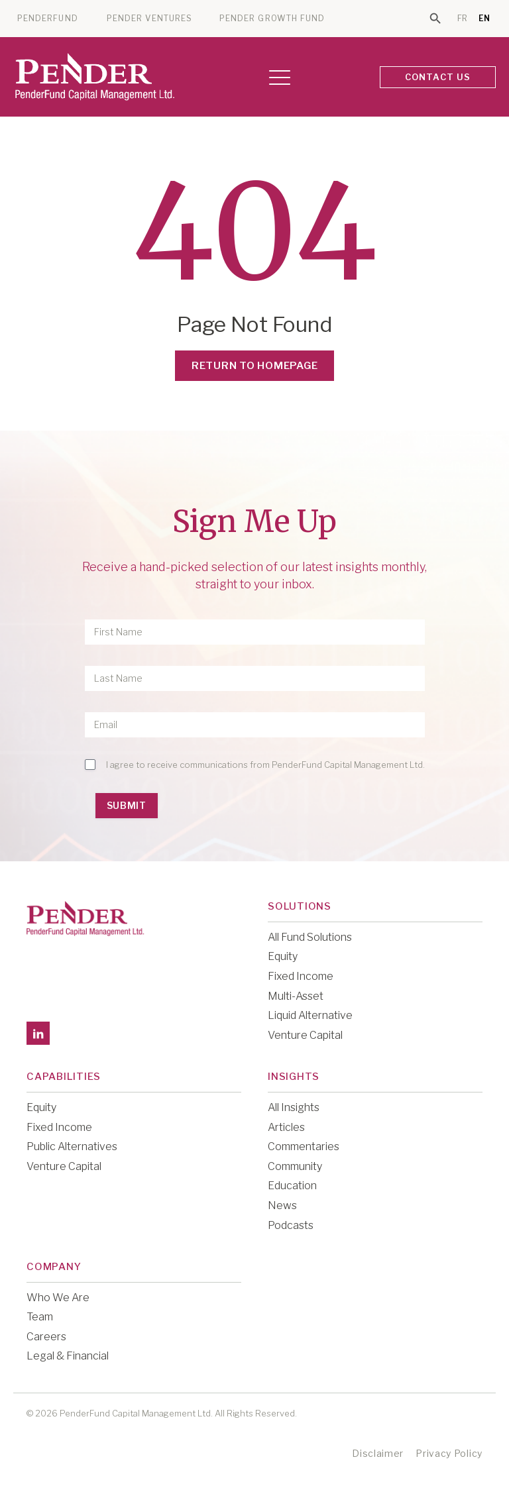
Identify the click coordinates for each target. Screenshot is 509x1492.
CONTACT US (438, 77)
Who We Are (58, 1297)
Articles (286, 1127)
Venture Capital (305, 1035)
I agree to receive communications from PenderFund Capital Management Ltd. (265, 764)
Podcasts (290, 1225)
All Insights (293, 1107)
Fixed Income (300, 976)
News (282, 1205)
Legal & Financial (68, 1356)
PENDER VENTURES (149, 18)
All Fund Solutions (310, 937)
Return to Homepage (255, 366)
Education (292, 1185)
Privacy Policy (449, 1453)
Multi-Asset (295, 996)
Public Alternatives (72, 1146)
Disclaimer (378, 1453)
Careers (46, 1336)
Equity (283, 956)
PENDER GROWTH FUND (272, 18)
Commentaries (303, 1146)
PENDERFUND (47, 18)
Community (295, 1166)
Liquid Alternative (310, 1015)
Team (40, 1316)
